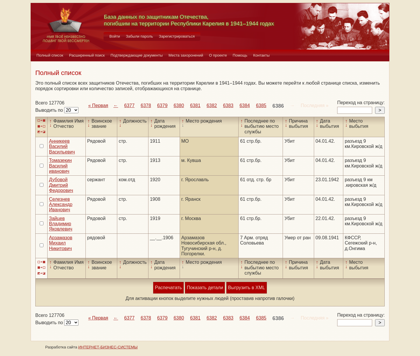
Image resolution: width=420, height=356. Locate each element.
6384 (244, 105)
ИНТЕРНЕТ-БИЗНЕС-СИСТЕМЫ (108, 347)
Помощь (240, 55)
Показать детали (205, 287)
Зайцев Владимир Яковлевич (60, 224)
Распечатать (168, 287)
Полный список (49, 55)
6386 (278, 106)
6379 (162, 105)
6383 (228, 105)
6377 (129, 105)
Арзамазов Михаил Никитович (60, 243)
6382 (211, 105)
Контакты (261, 55)
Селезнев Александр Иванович (60, 204)
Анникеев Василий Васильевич (62, 146)
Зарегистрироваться (177, 36)
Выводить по (49, 110)
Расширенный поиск (87, 55)
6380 (179, 105)
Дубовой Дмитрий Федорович (61, 185)
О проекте (218, 55)
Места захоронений (186, 55)
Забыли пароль (139, 36)
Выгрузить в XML (246, 287)
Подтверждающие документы (137, 55)
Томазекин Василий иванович (60, 166)
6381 (195, 105)
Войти (114, 36)
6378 (146, 105)
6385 (261, 105)
